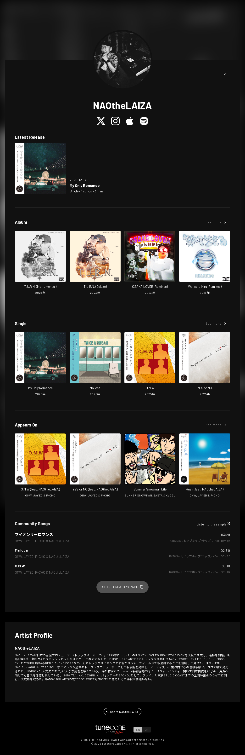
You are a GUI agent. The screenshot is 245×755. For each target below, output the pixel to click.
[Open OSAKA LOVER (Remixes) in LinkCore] (149, 263)
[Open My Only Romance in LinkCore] (40, 168)
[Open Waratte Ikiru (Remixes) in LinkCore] (204, 263)
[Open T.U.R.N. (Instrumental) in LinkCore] (40, 263)
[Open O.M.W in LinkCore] (149, 364)
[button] (225, 74)
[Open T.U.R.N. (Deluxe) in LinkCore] (95, 263)
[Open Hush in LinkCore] (204, 465)
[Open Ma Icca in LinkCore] (95, 364)
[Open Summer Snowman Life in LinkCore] (149, 465)
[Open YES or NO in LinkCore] (204, 364)
